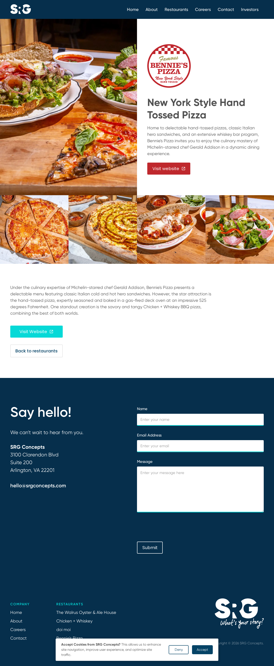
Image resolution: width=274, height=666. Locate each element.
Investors (250, 9)
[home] (20, 9)
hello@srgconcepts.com (38, 485)
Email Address (149, 435)
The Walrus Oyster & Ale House (86, 612)
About (16, 621)
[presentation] (169, 527)
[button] (152, 9)
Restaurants (176, 9)
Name (142, 408)
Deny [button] (179, 650)
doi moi (63, 629)
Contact (226, 9)
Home (133, 9)
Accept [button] (202, 650)
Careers (203, 9)
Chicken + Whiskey (74, 621)
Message (145, 461)
